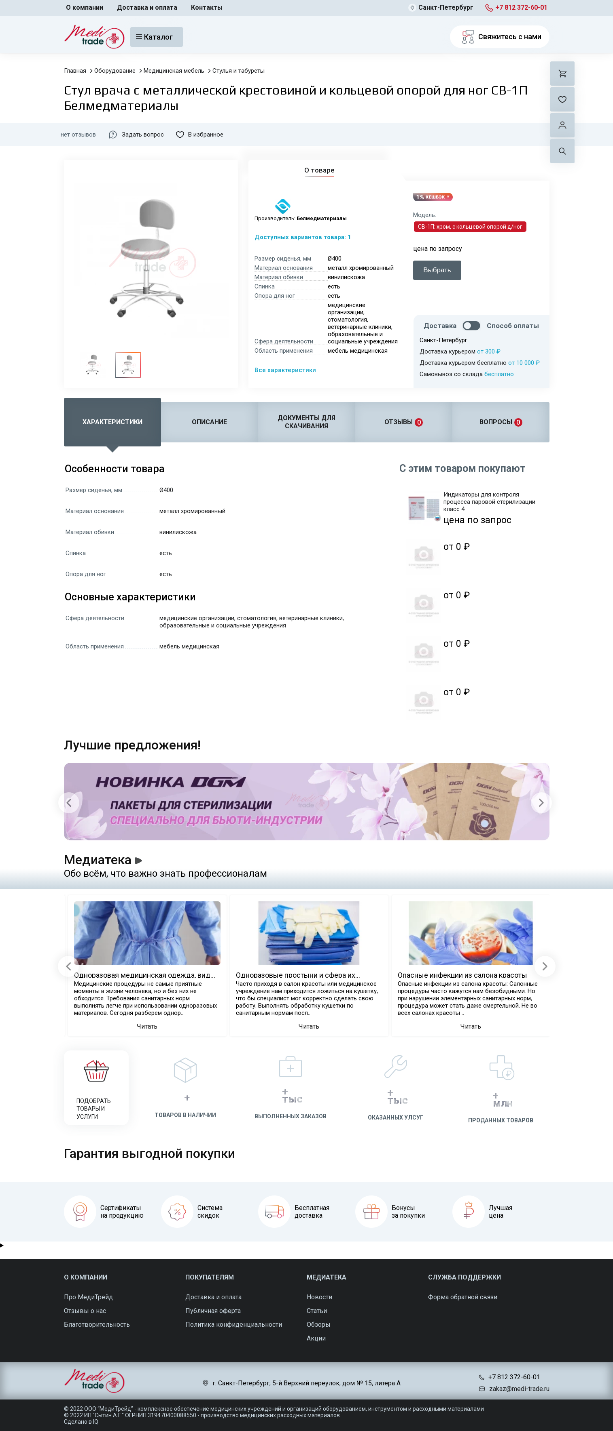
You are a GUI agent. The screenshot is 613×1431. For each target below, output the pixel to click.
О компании (84, 7)
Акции (316, 1338)
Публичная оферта (213, 1311)
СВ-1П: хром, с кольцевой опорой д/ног (470, 226)
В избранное (199, 134)
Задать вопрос (136, 134)
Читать (147, 1026)
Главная (75, 70)
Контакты (207, 7)
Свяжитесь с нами (499, 37)
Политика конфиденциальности (233, 1324)
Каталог (154, 37)
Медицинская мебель (174, 70)
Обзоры (319, 1324)
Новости (319, 1297)
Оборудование (115, 70)
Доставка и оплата (147, 7)
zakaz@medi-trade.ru (519, 1389)
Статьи (317, 1311)
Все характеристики (285, 370)
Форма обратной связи (462, 1297)
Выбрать (437, 270)
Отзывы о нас (85, 1311)
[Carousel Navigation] (305, 802)
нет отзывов (78, 134)
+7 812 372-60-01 (521, 7)
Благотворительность (97, 1324)
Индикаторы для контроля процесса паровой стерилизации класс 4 (489, 502)
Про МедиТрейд (88, 1297)
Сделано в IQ (81, 1421)
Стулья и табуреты (238, 70)
